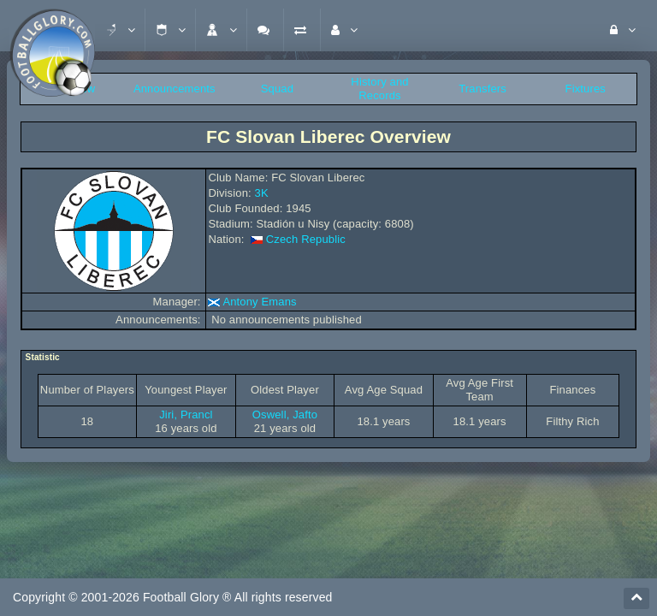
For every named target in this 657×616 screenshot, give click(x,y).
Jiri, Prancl (185, 414)
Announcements (174, 88)
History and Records (379, 88)
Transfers (482, 88)
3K (262, 193)
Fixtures (585, 88)
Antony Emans (259, 301)
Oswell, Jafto (284, 414)
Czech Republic (306, 239)
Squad (277, 88)
